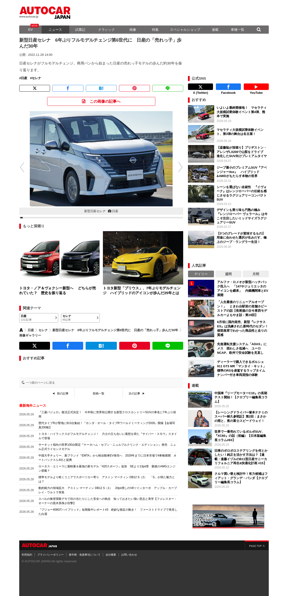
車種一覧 (237, 30)
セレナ (36, 78)
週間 (228, 273)
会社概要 (111, 553)
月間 (255, 273)
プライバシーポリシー (50, 553)
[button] (19, 167)
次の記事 (134, 393)
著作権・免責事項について (84, 553)
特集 (155, 30)
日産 (24, 78)
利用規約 (27, 553)
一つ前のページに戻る (40, 382)
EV (30, 30)
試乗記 (80, 30)
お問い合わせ (129, 553)
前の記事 (63, 393)
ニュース (55, 30)
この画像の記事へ (105, 101)
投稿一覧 (98, 393)
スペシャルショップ (185, 30)
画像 (132, 30)
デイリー (201, 273)
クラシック (106, 30)
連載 (215, 30)
